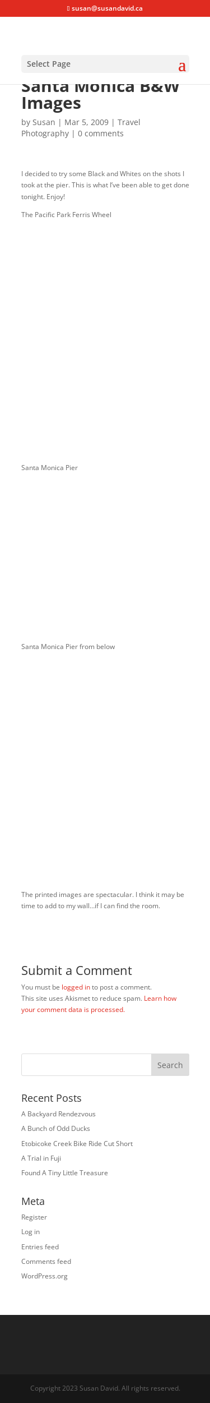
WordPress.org (44, 1276)
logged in (76, 987)
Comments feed (46, 1261)
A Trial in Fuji (41, 1158)
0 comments (101, 133)
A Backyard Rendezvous (58, 1114)
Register (34, 1217)
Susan (43, 122)
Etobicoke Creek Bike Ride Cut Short (77, 1143)
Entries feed (40, 1247)
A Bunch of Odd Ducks (55, 1128)
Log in (30, 1231)
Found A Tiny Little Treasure (64, 1172)
